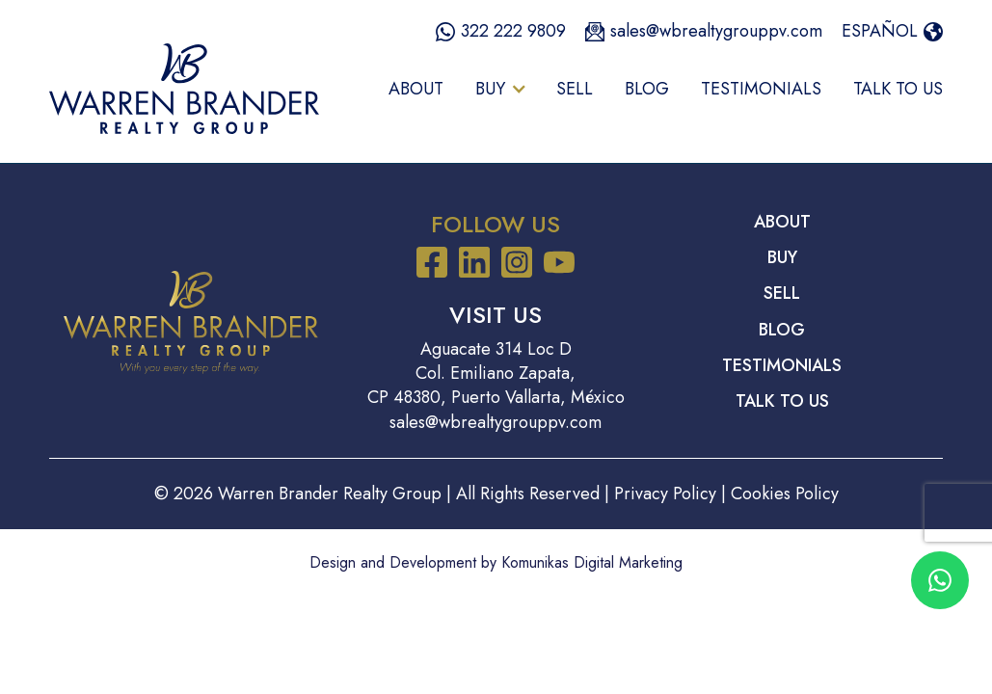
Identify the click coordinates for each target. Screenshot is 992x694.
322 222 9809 (513, 31)
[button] (500, 89)
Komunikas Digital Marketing (592, 562)
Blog (647, 88)
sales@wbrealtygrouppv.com (716, 31)
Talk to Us (898, 88)
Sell (574, 88)
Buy (782, 258)
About (416, 88)
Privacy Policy (665, 493)
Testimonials (761, 88)
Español (880, 31)
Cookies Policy (785, 493)
